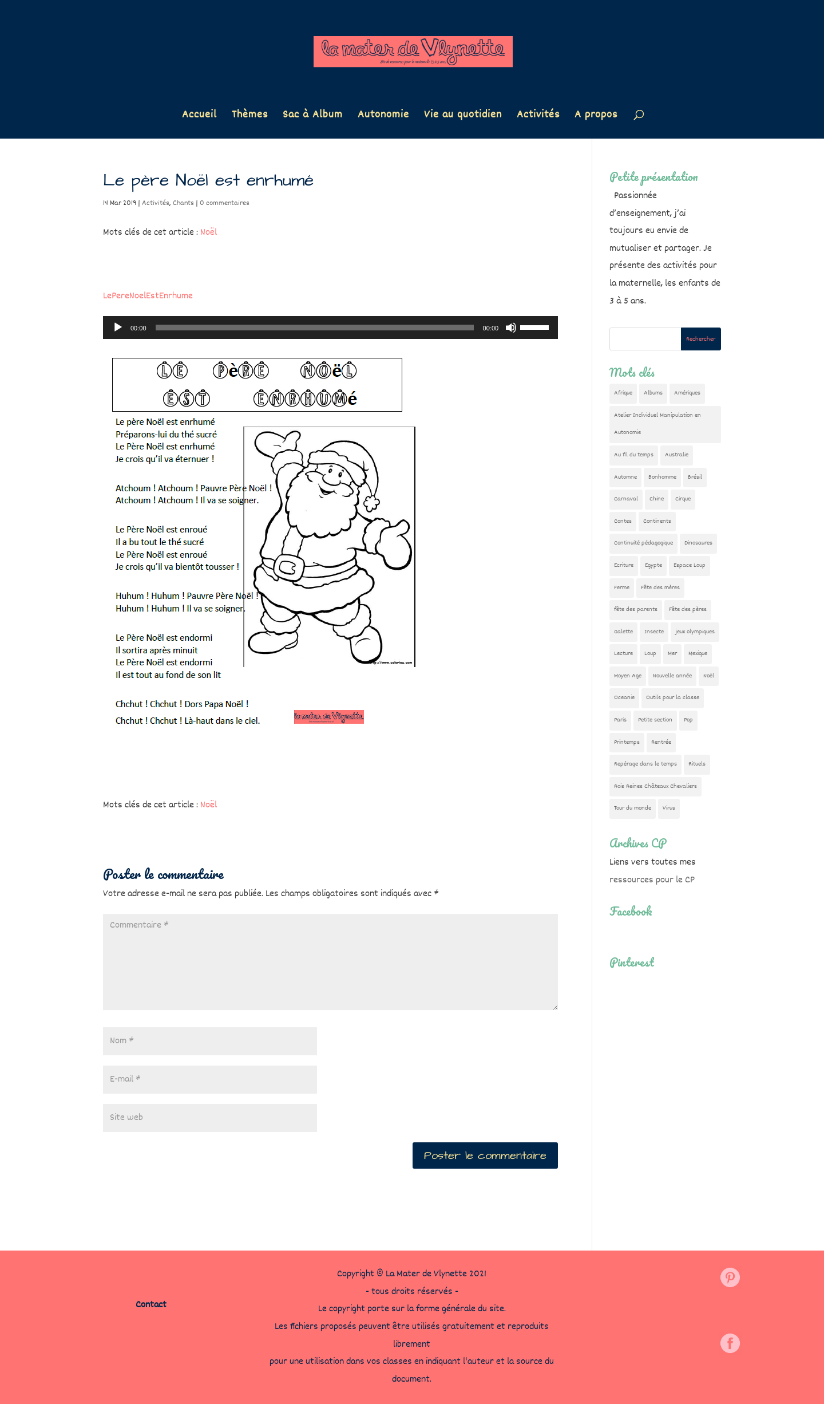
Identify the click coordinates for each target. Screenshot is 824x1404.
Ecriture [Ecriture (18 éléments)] (623, 565)
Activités (538, 117)
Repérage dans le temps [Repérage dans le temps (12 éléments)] (645, 764)
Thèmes (250, 117)
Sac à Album (313, 117)
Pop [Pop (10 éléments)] (688, 720)
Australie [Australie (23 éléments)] (676, 455)
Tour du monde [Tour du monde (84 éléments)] (632, 808)
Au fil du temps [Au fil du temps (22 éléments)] (633, 455)
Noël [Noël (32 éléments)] (708, 676)
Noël (208, 233)
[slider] (315, 327)
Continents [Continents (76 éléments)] (657, 521)
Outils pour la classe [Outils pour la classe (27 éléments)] (672, 698)
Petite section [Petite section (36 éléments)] (655, 720)
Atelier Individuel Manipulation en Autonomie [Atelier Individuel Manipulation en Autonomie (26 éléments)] (657, 424)
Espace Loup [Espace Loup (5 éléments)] (690, 565)
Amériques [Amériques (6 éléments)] (687, 393)
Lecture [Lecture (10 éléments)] (623, 653)
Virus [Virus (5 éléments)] (669, 808)
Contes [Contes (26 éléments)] (623, 521)
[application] (330, 327)
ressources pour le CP (652, 880)
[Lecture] (118, 327)
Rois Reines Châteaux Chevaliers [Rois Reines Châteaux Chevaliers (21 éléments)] (655, 786)
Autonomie (383, 117)
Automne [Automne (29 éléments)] (625, 477)
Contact (151, 1305)
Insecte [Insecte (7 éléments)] (654, 632)
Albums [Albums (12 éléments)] (653, 393)
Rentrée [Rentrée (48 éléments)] (661, 742)
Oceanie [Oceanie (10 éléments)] (624, 698)
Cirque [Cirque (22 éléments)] (683, 499)
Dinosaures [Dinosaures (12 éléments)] (698, 543)
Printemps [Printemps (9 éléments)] (627, 742)
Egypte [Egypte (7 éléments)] (653, 565)
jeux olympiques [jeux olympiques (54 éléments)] (695, 632)
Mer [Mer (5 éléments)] (672, 653)
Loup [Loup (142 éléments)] (650, 653)
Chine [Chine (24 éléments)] (656, 499)
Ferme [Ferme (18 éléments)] (621, 588)
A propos (596, 117)
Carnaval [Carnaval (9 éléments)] (626, 499)
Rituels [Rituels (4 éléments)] (697, 764)
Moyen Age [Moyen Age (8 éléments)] (627, 676)
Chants (183, 203)
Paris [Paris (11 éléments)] (620, 720)
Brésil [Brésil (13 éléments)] (695, 477)
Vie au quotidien (463, 117)
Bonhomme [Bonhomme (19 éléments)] (662, 477)
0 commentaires (224, 203)
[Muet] (511, 327)
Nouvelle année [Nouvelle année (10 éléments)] (672, 676)
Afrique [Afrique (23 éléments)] (623, 393)
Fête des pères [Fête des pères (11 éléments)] (688, 609)
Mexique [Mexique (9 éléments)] (697, 653)
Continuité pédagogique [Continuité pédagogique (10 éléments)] (643, 543)
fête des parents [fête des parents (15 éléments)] (635, 609)
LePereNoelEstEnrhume (148, 296)
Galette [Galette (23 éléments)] (623, 632)
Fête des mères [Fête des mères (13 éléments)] (660, 588)
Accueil (199, 117)
